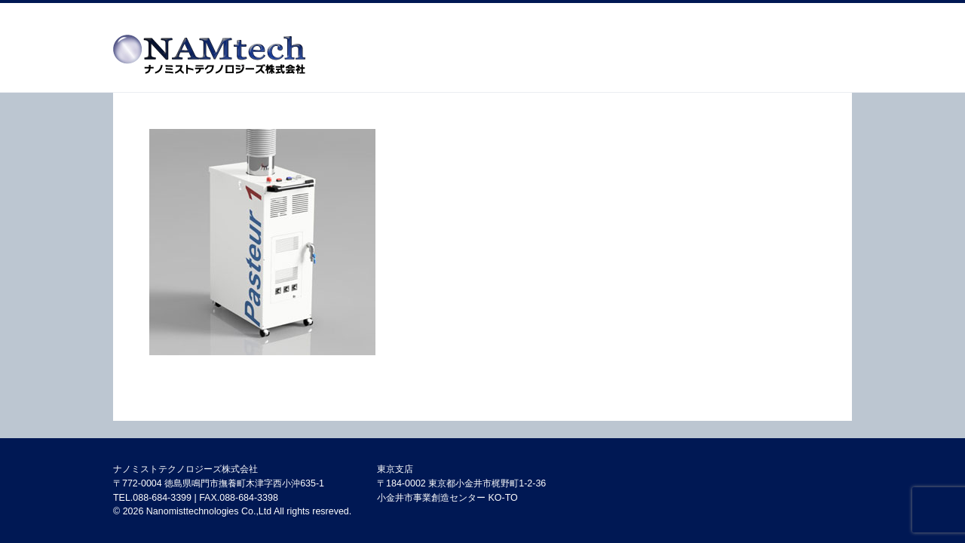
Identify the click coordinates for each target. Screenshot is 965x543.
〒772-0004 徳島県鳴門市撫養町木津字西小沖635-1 (218, 483)
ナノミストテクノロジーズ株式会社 (185, 469)
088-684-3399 (162, 497)
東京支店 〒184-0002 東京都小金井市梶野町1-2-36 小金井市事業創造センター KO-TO (461, 483)
